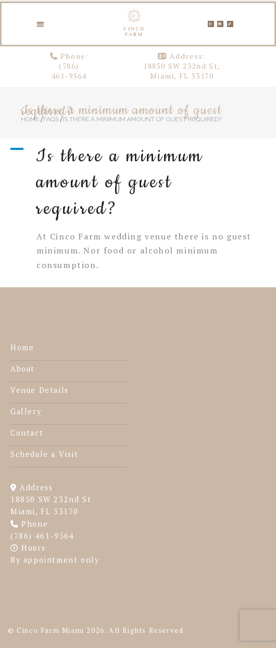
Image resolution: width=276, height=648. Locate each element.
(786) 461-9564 (69, 71)
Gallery (25, 411)
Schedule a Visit (44, 454)
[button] (40, 24)
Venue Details (39, 390)
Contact (26, 433)
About (22, 369)
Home (22, 347)
